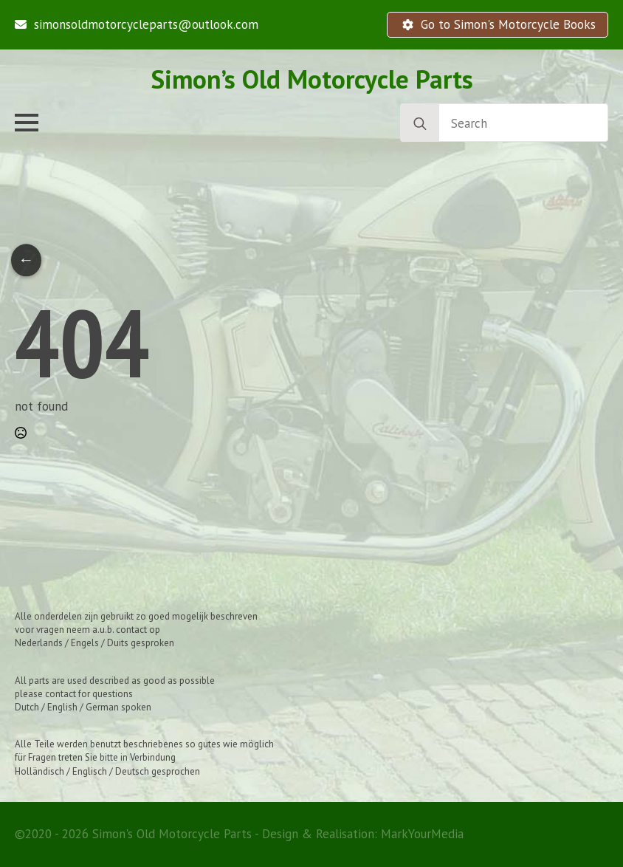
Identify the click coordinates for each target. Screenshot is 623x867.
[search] (420, 123)
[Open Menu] (26, 122)
